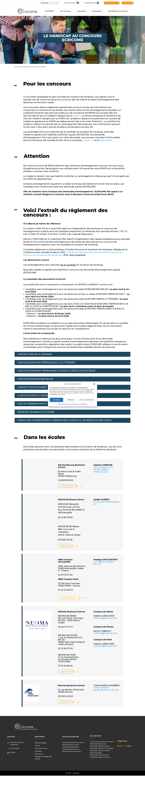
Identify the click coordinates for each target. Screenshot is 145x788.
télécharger (106, 140)
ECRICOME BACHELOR (98, 744)
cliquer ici (88, 140)
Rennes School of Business (71, 752)
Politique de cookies (63, 404)
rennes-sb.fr (64, 702)
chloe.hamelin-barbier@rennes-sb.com (106, 689)
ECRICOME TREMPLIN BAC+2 (100, 751)
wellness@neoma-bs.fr (105, 618)
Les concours (65, 11)
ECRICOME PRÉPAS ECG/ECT (100, 746)
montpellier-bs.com (68, 598)
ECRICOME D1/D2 (96, 753)
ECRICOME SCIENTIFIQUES (99, 755)
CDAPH (77, 115)
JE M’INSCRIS (127, 3)
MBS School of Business (70, 747)
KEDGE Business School (70, 745)
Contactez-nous (90, 3)
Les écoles (81, 11)
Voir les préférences (86, 400)
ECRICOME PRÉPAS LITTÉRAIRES (101, 749)
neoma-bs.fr (65, 672)
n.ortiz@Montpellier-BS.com (104, 563)
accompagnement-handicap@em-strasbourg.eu (103, 469)
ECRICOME (49, 11)
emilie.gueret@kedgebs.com (107, 503)
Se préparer (97, 11)
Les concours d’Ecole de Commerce (102, 742)
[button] (94, 384)
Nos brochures (70, 3)
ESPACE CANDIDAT (111, 3)
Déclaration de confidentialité (78, 404)
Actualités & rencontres (118, 11)
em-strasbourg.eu (67, 486)
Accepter (56, 400)
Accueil (16, 67)
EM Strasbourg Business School (73, 743)
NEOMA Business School (70, 749)
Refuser (71, 400)
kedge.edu (64, 546)
